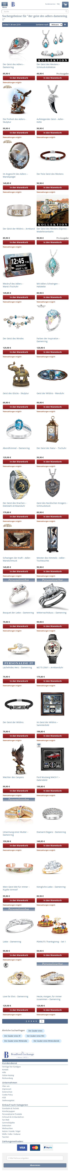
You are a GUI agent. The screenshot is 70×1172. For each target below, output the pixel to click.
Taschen (5, 1137)
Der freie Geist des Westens (50, 174)
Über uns (6, 1086)
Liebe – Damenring (12, 941)
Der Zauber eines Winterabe (15, 1041)
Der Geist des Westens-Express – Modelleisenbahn (52, 230)
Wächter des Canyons (13, 777)
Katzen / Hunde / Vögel (11, 1131)
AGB (4, 1097)
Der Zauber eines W (12, 1036)
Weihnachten (7, 1128)
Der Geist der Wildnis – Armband (19, 228)
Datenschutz (7, 1092)
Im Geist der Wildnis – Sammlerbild (47, 723)
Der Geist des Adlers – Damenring (13, 66)
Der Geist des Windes (13, 338)
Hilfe (4, 1072)
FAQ (58, 4)
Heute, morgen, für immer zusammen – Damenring (49, 998)
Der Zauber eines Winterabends (46, 1041)
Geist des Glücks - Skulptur (16, 393)
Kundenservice (50, 4)
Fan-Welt (5, 1120)
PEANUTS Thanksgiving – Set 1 (51, 941)
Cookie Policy (7, 1095)
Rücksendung (7, 1078)
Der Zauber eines (35, 1031)
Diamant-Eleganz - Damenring (51, 832)
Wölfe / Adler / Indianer (11, 1134)
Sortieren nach (42, 24)
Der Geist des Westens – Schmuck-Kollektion (48, 66)
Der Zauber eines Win (35, 1036)
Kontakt (5, 1069)
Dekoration (6, 1125)
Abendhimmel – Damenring (16, 448)
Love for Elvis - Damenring (15, 996)
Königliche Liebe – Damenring (51, 886)
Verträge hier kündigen (11, 1067)
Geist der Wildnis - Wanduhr (50, 393)
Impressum (6, 1089)
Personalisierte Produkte (12, 1114)
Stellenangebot (8, 1100)
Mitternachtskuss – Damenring (51, 612)
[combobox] (35, 11)
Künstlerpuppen (8, 1111)
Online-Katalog (8, 1075)
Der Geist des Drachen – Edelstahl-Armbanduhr (14, 504)
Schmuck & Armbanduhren (13, 1117)
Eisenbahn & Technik (10, 1108)
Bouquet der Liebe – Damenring (18, 612)
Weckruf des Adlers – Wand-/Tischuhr (13, 285)
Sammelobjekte (8, 1122)
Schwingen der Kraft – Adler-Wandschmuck (17, 559)
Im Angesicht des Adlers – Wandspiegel (15, 175)
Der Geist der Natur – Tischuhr (51, 448)
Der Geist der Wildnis (13, 722)
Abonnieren (35, 1165)
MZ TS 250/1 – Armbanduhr (50, 667)
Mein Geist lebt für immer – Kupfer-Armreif (16, 888)
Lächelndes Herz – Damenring (17, 667)
